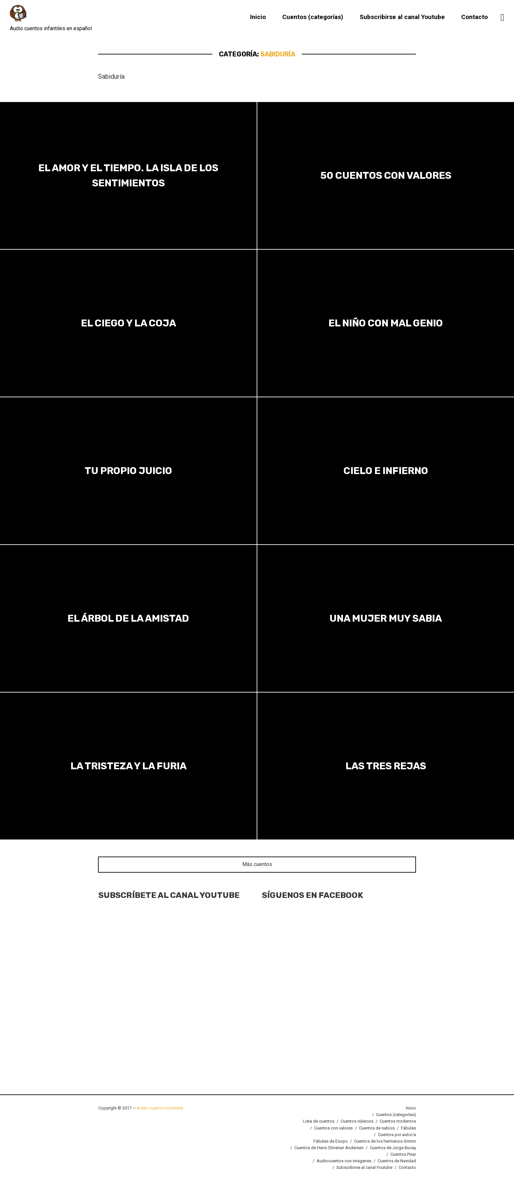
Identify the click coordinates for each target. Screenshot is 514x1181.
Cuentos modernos (398, 1121)
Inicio (258, 17)
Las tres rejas (386, 766)
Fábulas (408, 1128)
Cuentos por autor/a (397, 1134)
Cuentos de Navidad (397, 1160)
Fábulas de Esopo (330, 1141)
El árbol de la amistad (128, 618)
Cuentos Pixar (403, 1154)
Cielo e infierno (386, 471)
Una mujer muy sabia (385, 618)
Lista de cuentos (318, 1121)
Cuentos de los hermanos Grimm (385, 1141)
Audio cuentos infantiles (159, 1108)
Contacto (474, 17)
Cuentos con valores (333, 1128)
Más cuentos (257, 864)
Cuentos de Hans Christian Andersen (329, 1147)
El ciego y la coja (128, 323)
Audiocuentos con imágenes (344, 1160)
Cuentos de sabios (377, 1128)
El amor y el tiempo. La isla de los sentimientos (128, 175)
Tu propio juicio (128, 471)
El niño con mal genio (385, 323)
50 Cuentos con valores (385, 175)
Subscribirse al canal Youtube (402, 17)
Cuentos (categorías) (312, 17)
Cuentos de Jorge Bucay (393, 1147)
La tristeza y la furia (128, 766)
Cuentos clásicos (357, 1121)
